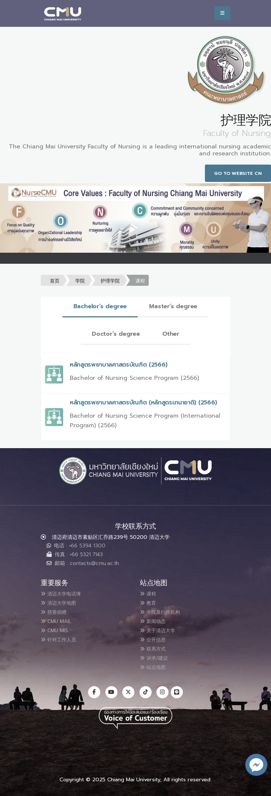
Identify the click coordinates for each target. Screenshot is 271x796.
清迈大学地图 (62, 602)
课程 (140, 280)
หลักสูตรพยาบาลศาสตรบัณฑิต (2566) (118, 364)
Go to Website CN (238, 173)
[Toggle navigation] (225, 258)
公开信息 (155, 637)
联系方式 (155, 646)
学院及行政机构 (164, 611)
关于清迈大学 (161, 628)
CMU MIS (57, 628)
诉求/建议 (157, 655)
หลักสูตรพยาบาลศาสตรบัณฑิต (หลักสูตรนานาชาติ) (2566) (143, 402)
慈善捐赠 (56, 611)
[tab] (100, 306)
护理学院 (110, 280)
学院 (80, 280)
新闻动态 (155, 620)
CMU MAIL (59, 620)
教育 (150, 602)
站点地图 (155, 664)
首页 (54, 280)
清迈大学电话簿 (65, 593)
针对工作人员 (62, 637)
